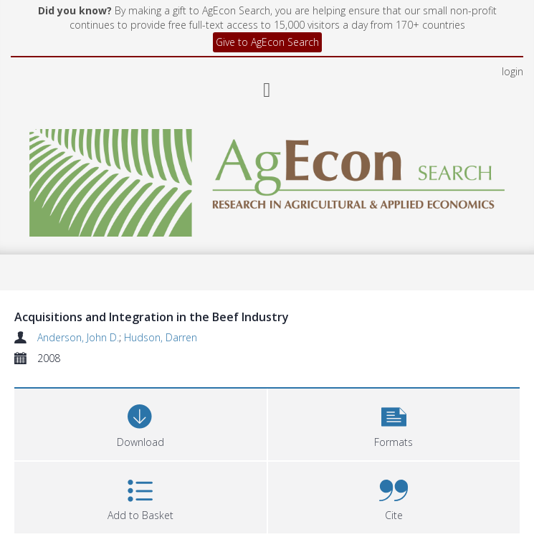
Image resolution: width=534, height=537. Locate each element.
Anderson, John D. (78, 337)
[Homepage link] (267, 179)
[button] (394, 423)
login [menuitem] (512, 71)
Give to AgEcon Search (267, 42)
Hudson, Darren (160, 337)
